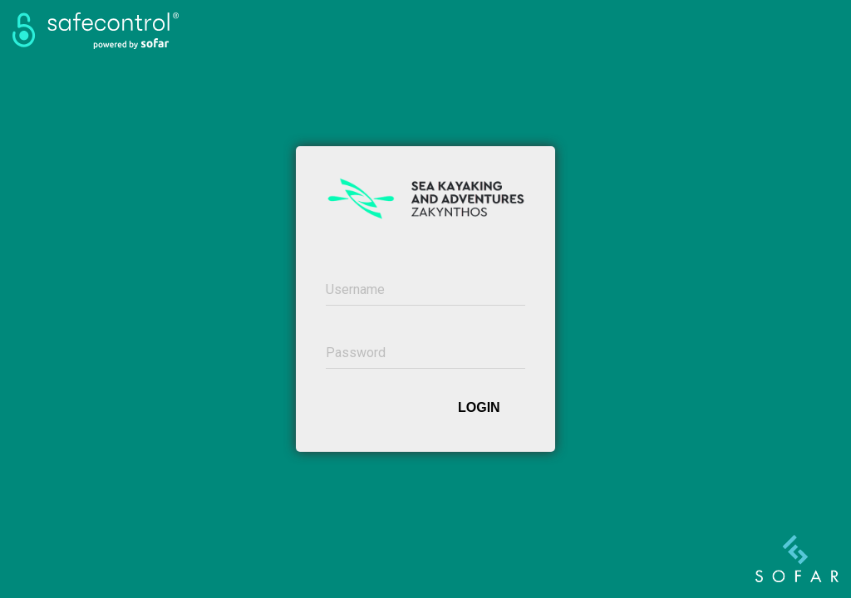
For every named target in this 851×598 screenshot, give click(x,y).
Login (479, 407)
